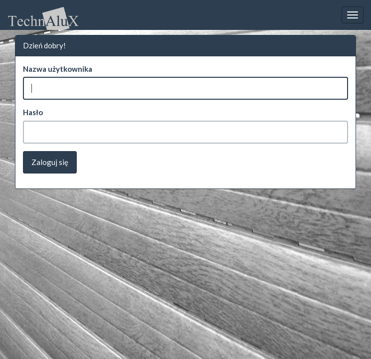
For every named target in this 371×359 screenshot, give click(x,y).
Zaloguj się (49, 162)
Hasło (33, 112)
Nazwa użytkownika (57, 68)
